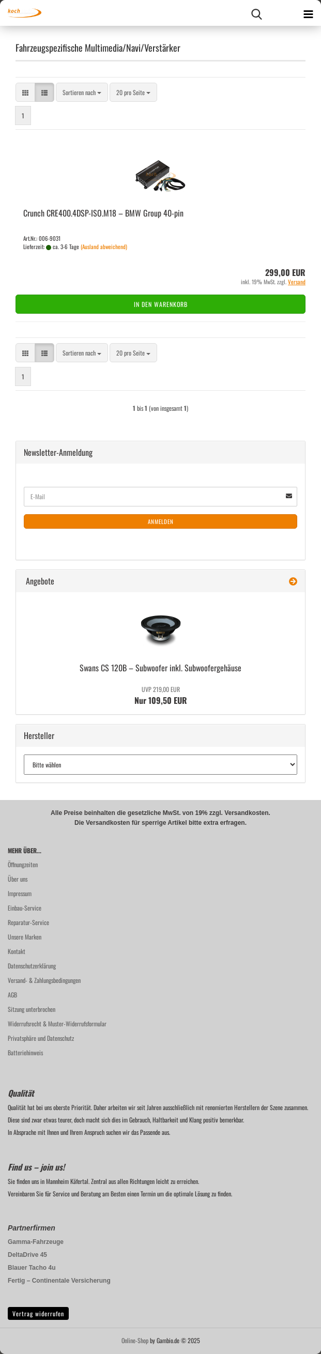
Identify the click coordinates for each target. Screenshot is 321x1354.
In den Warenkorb (161, 304)
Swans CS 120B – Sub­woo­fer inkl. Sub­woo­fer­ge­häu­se (160, 667)
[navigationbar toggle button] (308, 13)
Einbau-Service (24, 907)
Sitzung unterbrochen (31, 1009)
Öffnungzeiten (23, 864)
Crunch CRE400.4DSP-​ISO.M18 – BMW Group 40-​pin (103, 213)
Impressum (20, 893)
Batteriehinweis (25, 1052)
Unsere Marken (24, 936)
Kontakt (16, 951)
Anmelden (161, 521)
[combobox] (82, 92)
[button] (25, 92)
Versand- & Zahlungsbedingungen (44, 980)
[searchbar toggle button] (256, 13)
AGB (12, 994)
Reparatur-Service (28, 922)
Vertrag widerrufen (38, 1313)
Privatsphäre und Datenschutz (41, 1038)
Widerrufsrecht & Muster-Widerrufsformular (57, 1023)
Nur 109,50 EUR (160, 695)
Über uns (17, 878)
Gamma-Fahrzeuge (36, 1241)
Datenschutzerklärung (32, 965)
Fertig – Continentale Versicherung (59, 1280)
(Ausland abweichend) (104, 246)
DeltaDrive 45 (27, 1254)
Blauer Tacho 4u (31, 1267)
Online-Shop (134, 1340)
